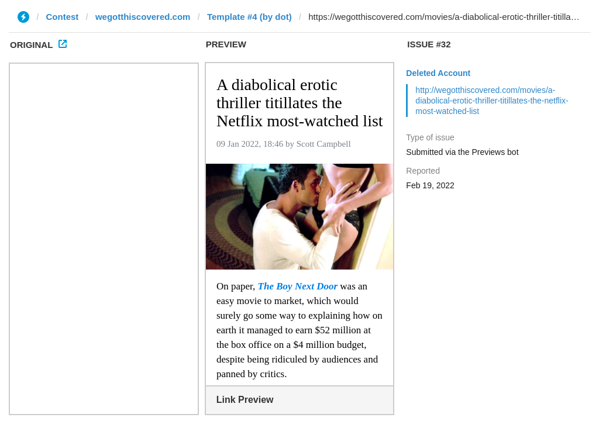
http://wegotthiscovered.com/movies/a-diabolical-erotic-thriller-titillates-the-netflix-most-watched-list (491, 100)
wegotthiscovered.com (143, 17)
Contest (62, 17)
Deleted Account (438, 73)
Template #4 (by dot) (249, 17)
